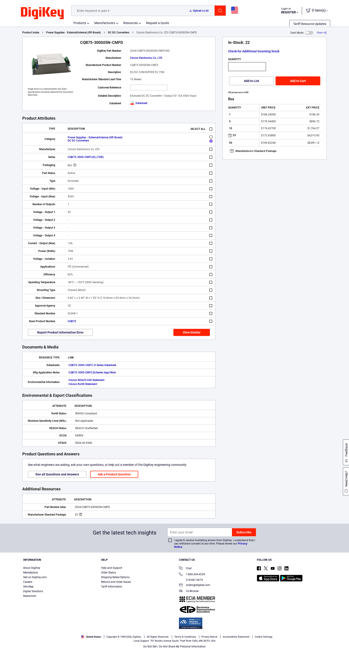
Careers (27, 581)
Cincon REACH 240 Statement (86, 380)
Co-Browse (189, 591)
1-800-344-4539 (192, 575)
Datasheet (138, 103)
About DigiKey (31, 567)
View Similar (192, 332)
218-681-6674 (191, 579)
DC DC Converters (118, 32)
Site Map (28, 586)
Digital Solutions (33, 591)
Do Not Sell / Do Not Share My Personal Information (174, 646)
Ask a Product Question (114, 474)
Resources (130, 23)
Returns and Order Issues (116, 581)
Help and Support (111, 567)
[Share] (322, 32)
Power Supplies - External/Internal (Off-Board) (73, 32)
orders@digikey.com (194, 585)
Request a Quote (157, 23)
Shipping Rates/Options (115, 577)
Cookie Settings (263, 636)
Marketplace (30, 572)
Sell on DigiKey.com (35, 577)
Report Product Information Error (60, 332)
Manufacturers (104, 23)
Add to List (251, 81)
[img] (42, 13)
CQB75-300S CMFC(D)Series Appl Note (92, 372)
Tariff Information (111, 586)
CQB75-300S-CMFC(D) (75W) (86, 157)
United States (91, 636)
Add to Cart (298, 81)
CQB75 (72, 321)
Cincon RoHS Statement (83, 384)
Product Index (30, 32)
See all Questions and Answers (57, 474)
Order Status (108, 572)
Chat (185, 569)
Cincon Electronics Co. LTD (146, 57)
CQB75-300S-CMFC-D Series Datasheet (92, 365)
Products (79, 23)
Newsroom (29, 596)
